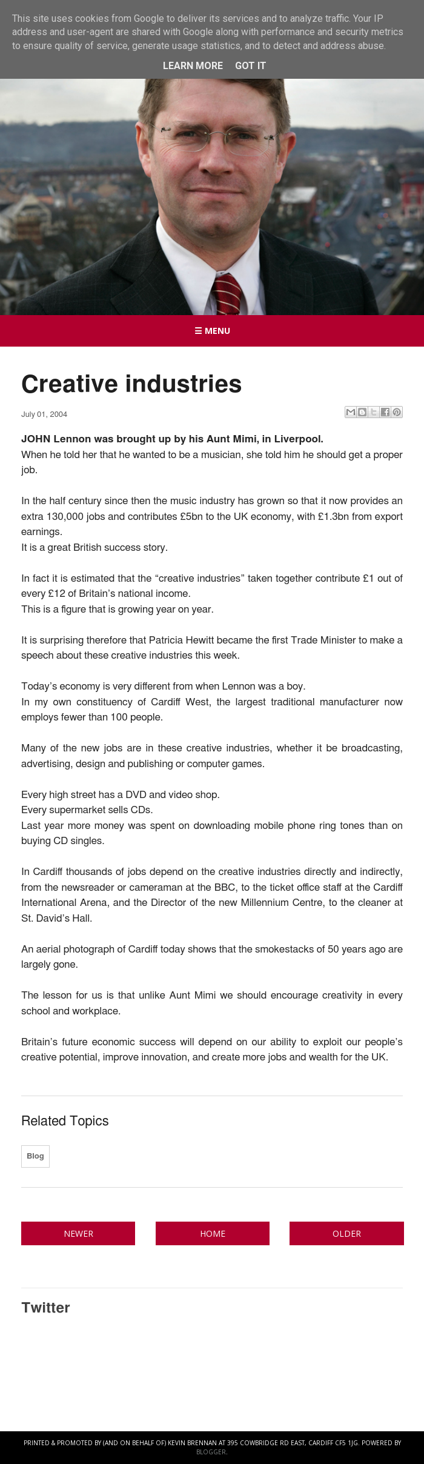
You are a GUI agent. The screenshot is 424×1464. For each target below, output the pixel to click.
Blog (35, 1156)
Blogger (211, 1452)
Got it (251, 66)
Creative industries (131, 385)
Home (212, 1233)
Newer (78, 1233)
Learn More (193, 66)
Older (347, 1233)
